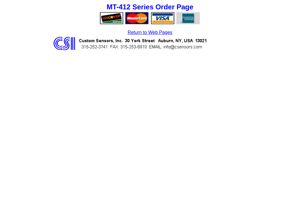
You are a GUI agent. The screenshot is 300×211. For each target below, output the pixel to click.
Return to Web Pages (150, 32)
